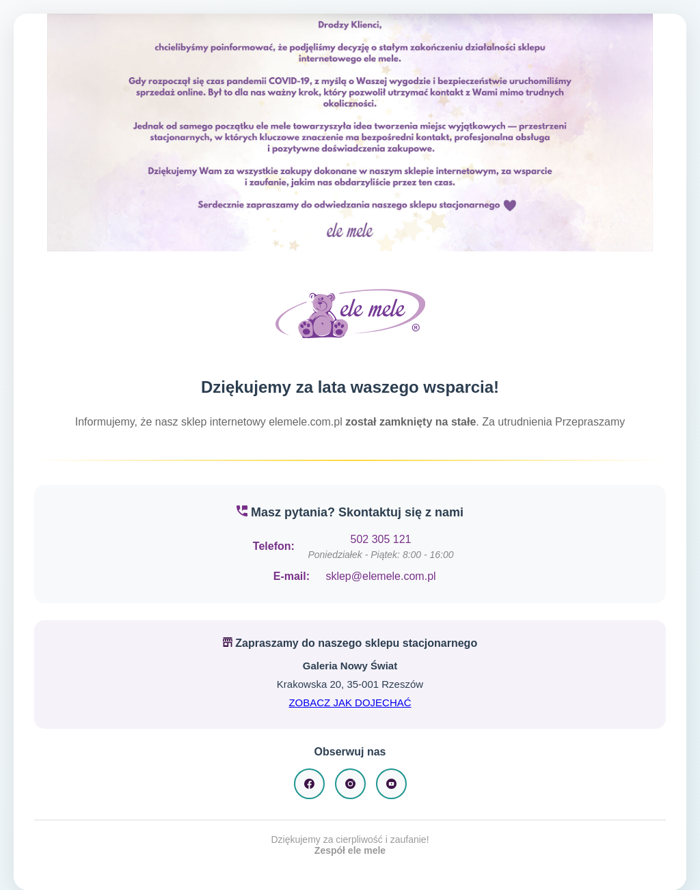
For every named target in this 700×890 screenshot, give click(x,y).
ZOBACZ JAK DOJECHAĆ (349, 702)
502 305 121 (381, 539)
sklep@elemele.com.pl (380, 576)
